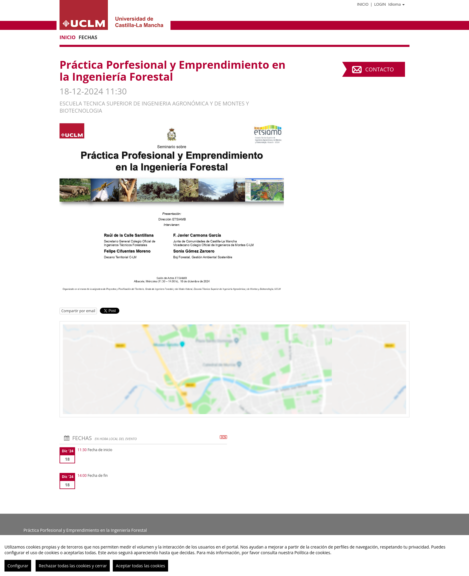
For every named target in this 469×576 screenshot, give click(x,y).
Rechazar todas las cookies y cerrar (73, 566)
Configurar (17, 566)
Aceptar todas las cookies (140, 566)
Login (380, 4)
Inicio (362, 4)
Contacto (379, 69)
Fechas (88, 37)
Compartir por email (78, 310)
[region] (234, 555)
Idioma (396, 4)
